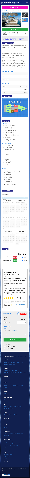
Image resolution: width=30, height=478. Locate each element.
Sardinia (21, 385)
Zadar (14, 364)
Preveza (15, 372)
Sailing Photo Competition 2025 (11, 446)
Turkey (6, 412)
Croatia (6, 360)
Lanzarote (6, 408)
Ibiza (11, 406)
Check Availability (15, 29)
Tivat (5, 400)
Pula (11, 362)
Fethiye (6, 414)
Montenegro (8, 397)
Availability (13, 39)
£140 (25, 257)
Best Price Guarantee (9, 448)
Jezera (10, 364)
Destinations (8, 357)
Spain (5, 404)
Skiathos (20, 372)
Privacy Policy (7, 456)
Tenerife (12, 408)
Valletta (6, 393)
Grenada (6, 435)
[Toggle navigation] (26, 2)
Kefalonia (6, 372)
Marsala (6, 385)
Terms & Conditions (8, 454)
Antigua (6, 433)
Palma (14, 406)
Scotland (6, 425)
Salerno (16, 385)
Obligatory (15, 257)
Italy (5, 383)
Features (6, 39)
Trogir (21, 362)
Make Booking (15, 340)
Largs (5, 427)
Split (18, 362)
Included (15, 260)
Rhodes (16, 370)
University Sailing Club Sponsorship (12, 444)
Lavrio (10, 370)
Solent (6, 421)
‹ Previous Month (5, 198)
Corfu (20, 370)
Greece (6, 368)
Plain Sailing (7, 439)
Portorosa (11, 385)
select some (15, 330)
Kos (13, 370)
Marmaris (15, 414)
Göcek (10, 414)
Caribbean (7, 431)
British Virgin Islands (18, 433)
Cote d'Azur (11, 379)
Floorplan (21, 38)
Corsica (6, 379)
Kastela (14, 362)
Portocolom (19, 406)
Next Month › (24, 197)
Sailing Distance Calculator (10, 442)
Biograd (6, 364)
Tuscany (6, 387)
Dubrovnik (6, 362)
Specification (13, 38)
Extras (20, 39)
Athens (6, 370)
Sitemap (6, 458)
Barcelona (6, 406)
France (6, 376)
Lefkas (11, 372)
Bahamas (11, 433)
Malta (5, 391)
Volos (24, 372)
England (6, 418)
